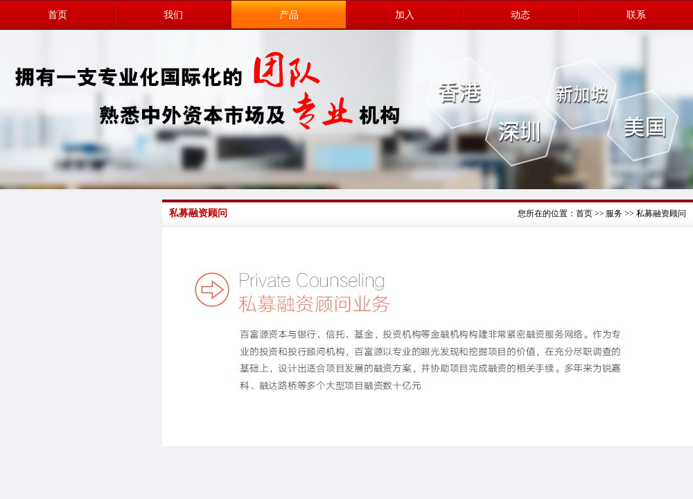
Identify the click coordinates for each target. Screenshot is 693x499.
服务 (614, 213)
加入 (404, 15)
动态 (520, 15)
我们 (173, 15)
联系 (636, 15)
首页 (57, 15)
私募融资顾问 (661, 213)
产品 (289, 15)
